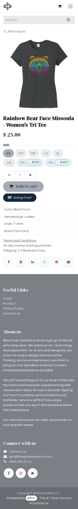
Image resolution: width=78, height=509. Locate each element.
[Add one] (30, 175)
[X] (21, 262)
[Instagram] (21, 473)
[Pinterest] (57, 262)
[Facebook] (9, 262)
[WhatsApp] (45, 262)
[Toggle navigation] (70, 6)
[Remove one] (9, 175)
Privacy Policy (13, 308)
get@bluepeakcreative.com (30, 456)
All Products (14, 31)
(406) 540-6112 (20, 461)
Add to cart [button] (23, 186)
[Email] (68, 262)
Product (9, 303)
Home (7, 298)
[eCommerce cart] (59, 6)
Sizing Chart (20, 197)
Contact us (11, 313)
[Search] (68, 20)
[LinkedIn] (33, 262)
